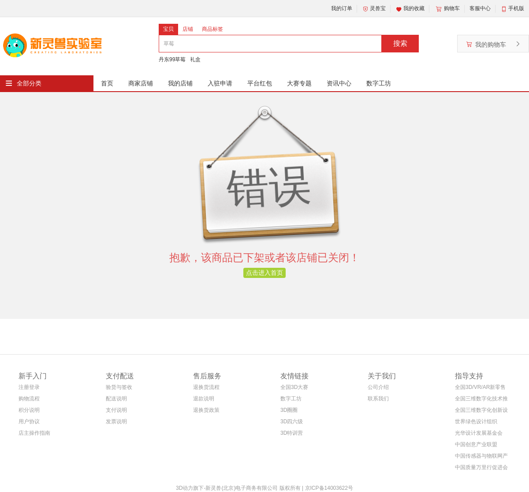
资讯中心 (339, 83)
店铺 (188, 29)
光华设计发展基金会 (479, 433)
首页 (107, 83)
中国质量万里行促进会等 (481, 469)
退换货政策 (206, 410)
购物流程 (29, 399)
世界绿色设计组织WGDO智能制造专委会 (479, 423)
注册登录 (29, 387)
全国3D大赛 (294, 387)
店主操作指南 (34, 433)
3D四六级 (291, 421)
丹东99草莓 (172, 59)
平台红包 (259, 83)
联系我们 (378, 399)
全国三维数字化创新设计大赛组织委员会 (481, 411)
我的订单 (341, 8)
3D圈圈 (289, 410)
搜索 (400, 43)
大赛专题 (299, 83)
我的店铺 (180, 83)
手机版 (516, 8)
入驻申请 (220, 83)
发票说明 (116, 421)
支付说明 (116, 410)
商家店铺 (140, 83)
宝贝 (168, 29)
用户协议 (29, 421)
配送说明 (116, 399)
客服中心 (480, 8)
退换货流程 (206, 387)
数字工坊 (378, 83)
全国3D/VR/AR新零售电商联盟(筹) (480, 388)
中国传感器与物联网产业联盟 (481, 457)
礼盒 (195, 59)
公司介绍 (378, 387)
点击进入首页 (264, 272)
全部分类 (29, 83)
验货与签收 (119, 387)
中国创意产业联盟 (476, 444)
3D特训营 (291, 433)
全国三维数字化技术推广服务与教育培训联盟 (481, 400)
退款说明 (203, 399)
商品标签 (212, 29)
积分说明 (29, 410)
